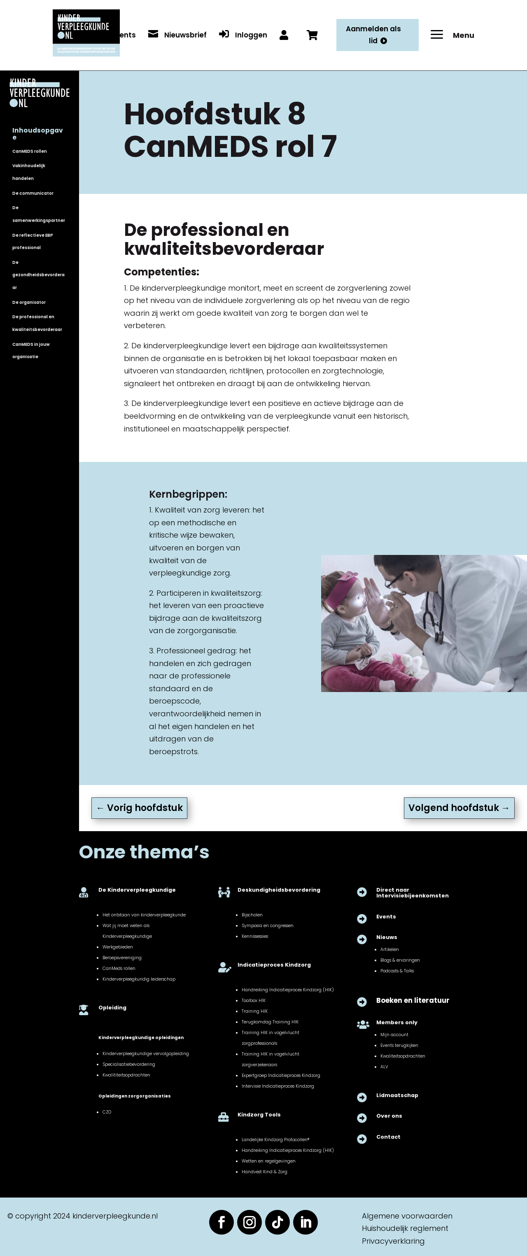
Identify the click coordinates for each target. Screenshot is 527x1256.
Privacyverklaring (393, 1241)
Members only (396, 1022)
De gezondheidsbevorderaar (38, 275)
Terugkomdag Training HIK (270, 1022)
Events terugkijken (399, 1045)
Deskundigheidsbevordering (279, 889)
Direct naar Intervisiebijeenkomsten (412, 892)
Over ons (389, 1115)
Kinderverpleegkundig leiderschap (139, 979)
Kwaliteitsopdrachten (402, 1056)
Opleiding (112, 1007)
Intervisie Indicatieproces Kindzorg (278, 1086)
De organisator (29, 302)
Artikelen (389, 949)
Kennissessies (255, 936)
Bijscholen (252, 915)
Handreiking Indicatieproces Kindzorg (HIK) (288, 990)
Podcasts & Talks (397, 971)
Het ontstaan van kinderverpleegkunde (144, 915)
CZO (107, 1112)
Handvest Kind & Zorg (264, 1172)
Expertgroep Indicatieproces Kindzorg (281, 1075)
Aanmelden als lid (373, 35)
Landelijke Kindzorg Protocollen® (275, 1140)
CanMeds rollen (119, 968)
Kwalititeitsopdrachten (126, 1075)
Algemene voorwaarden (407, 1216)
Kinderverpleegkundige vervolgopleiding (146, 1054)
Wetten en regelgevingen (269, 1161)
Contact (388, 1136)
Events (386, 916)
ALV (384, 1067)
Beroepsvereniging (122, 958)
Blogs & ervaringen (400, 960)
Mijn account (394, 1035)
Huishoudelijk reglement (405, 1228)
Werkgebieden (118, 947)
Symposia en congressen (268, 926)
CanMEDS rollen (29, 151)
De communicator (33, 193)
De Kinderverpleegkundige (137, 889)
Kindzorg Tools (259, 1114)
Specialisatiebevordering (129, 1064)
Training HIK (255, 1011)
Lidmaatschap (397, 1095)
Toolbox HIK (254, 1000)
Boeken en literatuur (413, 1000)
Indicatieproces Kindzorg (274, 964)
